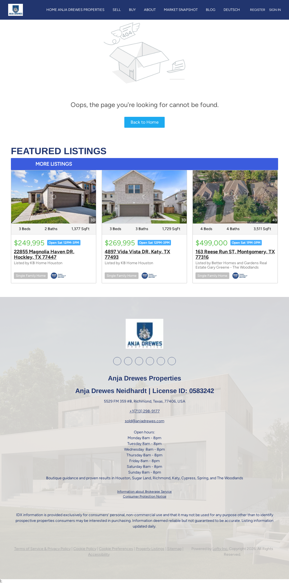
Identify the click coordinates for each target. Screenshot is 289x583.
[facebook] (117, 361)
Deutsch (232, 10)
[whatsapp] (172, 361)
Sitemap (174, 548)
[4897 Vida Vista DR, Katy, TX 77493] (144, 196)
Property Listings (150, 548)
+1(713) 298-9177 (145, 411)
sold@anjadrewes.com (144, 421)
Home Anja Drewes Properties (75, 10)
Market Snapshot (181, 10)
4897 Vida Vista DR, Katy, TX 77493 (137, 254)
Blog (210, 10)
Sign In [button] (275, 10)
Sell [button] (117, 10)
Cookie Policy (84, 548)
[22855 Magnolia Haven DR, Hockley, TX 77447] (53, 196)
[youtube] (150, 361)
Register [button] (257, 10)
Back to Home (145, 122)
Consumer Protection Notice (144, 496)
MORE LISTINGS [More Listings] (53, 164)
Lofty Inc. (220, 548)
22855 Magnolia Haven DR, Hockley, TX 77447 (44, 254)
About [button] (150, 10)
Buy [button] (132, 10)
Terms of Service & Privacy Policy (42, 548)
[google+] (161, 361)
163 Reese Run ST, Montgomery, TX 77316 (235, 254)
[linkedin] (128, 361)
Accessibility (99, 554)
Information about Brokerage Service (144, 491)
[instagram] (139, 361)
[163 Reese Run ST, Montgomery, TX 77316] (235, 196)
